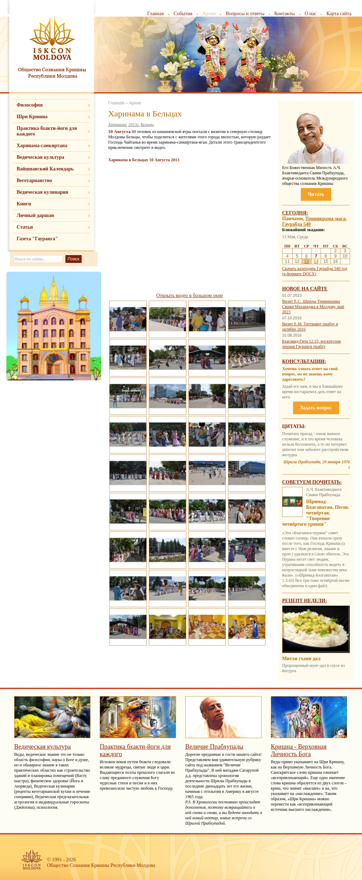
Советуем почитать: (312, 482)
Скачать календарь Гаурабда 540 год (314, 268)
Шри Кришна (32, 116)
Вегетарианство (34, 180)
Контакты (284, 13)
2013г (133, 124)
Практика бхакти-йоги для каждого (47, 131)
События (183, 13)
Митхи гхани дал (301, 658)
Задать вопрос (316, 407)
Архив (209, 13)
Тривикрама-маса (325, 218)
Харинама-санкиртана (42, 145)
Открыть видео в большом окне (189, 295)
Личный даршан (35, 215)
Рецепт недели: (304, 600)
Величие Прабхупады (214, 746)
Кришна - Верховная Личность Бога (299, 750)
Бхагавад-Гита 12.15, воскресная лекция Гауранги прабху (311, 344)
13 (306, 261)
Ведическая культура (40, 157)
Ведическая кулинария (42, 192)
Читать (316, 194)
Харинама (117, 124)
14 (316, 261)
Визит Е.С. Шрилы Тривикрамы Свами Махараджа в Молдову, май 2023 (313, 306)
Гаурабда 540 (296, 224)
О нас (311, 13)
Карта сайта (338, 13)
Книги (24, 203)
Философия (30, 105)
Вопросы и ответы (245, 13)
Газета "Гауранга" (37, 238)
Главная (155, 13)
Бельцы (147, 124)
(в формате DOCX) (299, 273)
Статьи (25, 227)
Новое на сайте (304, 288)
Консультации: (304, 361)
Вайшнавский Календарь (45, 168)
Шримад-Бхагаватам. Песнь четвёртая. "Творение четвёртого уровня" (315, 513)
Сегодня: (295, 213)
